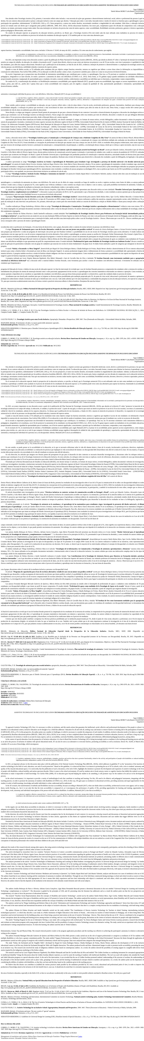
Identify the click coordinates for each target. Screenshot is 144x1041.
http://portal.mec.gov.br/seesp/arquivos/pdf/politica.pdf (123, 289)
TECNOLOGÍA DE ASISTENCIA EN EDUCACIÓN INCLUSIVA (36, 353)
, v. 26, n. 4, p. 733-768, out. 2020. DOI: (105, 328)
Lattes (26, 703)
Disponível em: (6, 296)
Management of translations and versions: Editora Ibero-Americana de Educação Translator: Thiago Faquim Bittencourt (39, 1036)
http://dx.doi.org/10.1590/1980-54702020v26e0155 (123, 1016)
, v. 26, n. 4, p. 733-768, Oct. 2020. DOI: (109, 674)
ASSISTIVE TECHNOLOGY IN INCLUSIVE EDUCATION (34, 712)
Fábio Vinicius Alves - (16, 703)
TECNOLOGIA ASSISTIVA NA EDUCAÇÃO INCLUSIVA (34, 5)
